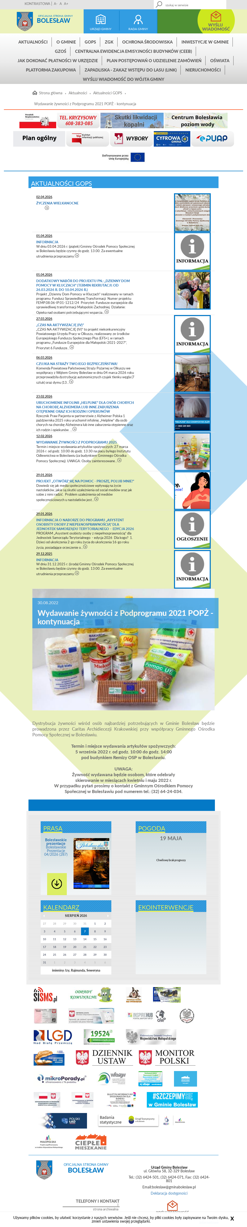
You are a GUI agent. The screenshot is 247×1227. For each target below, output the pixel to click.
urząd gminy (100, 29)
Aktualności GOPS (107, 93)
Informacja (47, 242)
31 (44, 962)
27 (74, 954)
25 (54, 954)
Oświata (219, 60)
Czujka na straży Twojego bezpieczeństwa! (77, 364)
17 (44, 946)
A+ (66, 4)
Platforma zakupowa (51, 69)
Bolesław (53, 20)
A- (55, 4)
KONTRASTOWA (37, 4)
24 (44, 954)
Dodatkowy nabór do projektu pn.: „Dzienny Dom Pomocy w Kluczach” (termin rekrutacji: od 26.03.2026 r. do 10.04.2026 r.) (83, 285)
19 (64, 946)
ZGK (109, 41)
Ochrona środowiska (147, 41)
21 (84, 946)
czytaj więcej (47, 207)
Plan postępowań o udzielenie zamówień (154, 60)
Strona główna (25, 21)
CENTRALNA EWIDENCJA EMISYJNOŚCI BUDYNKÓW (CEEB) (133, 51)
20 (74, 946)
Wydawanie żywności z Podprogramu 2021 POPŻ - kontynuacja (85, 104)
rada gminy (138, 29)
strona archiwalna (105, 1209)
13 (74, 939)
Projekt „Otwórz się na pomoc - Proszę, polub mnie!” (85, 481)
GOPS (90, 41)
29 (95, 954)
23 (105, 946)
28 (84, 954)
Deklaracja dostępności (169, 1193)
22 (95, 946)
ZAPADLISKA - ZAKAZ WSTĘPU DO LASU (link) (131, 69)
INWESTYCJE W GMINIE (205, 41)
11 (54, 939)
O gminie (66, 41)
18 (54, 946)
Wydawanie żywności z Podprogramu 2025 (76, 442)
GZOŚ (60, 51)
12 (64, 939)
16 (105, 939)
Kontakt (202, 3)
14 (84, 939)
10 (44, 939)
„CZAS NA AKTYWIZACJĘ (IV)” (60, 325)
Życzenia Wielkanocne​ (57, 203)
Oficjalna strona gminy (55, 15)
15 (95, 939)
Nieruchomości (203, 69)
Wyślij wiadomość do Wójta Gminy (123, 79)
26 (64, 954)
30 (105, 954)
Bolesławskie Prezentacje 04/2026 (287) (56, 847)
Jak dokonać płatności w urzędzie (58, 60)
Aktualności (33, 41)
